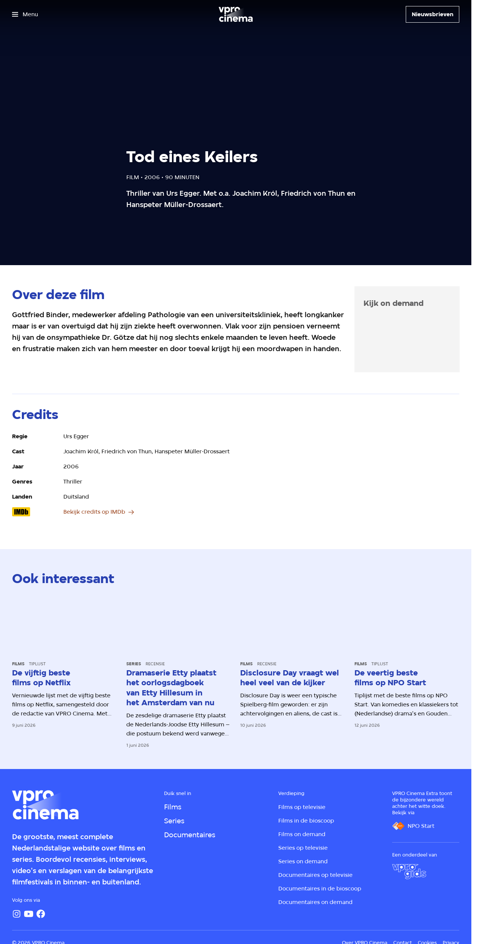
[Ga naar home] (236, 14)
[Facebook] (40, 913)
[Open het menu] (25, 14)
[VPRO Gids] (409, 871)
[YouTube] (28, 913)
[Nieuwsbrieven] (432, 14)
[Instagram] (16, 913)
